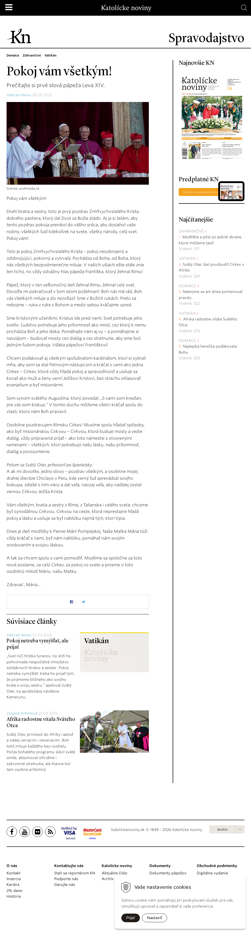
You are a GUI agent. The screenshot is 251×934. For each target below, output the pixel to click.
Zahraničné (191, 231)
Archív (222, 829)
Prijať (130, 918)
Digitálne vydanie (212, 873)
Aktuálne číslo (114, 873)
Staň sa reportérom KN (74, 873)
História (14, 896)
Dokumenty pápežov (168, 873)
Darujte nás (64, 884)
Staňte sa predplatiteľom (201, 192)
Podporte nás (66, 879)
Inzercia (14, 879)
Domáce (187, 286)
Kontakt (13, 873)
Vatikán (187, 258)
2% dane (14, 890)
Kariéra (13, 884)
